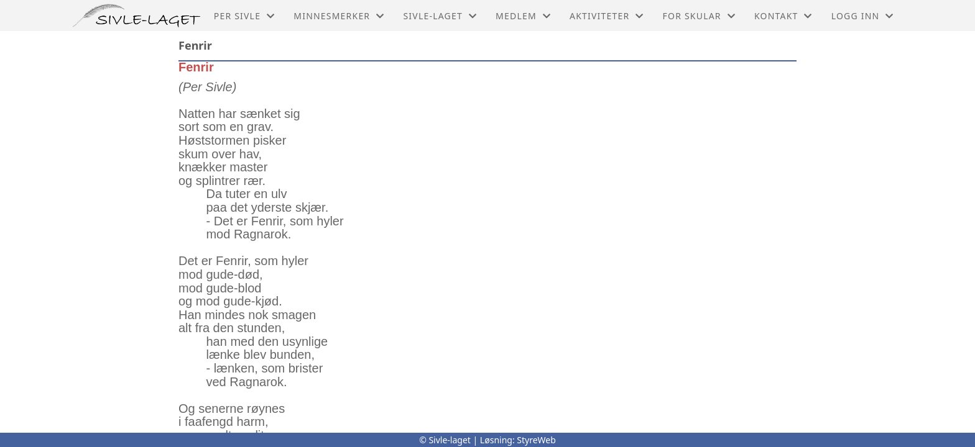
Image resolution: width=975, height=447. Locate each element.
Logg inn (862, 16)
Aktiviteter (607, 16)
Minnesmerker (338, 16)
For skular (699, 16)
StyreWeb (536, 440)
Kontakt (783, 16)
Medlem (523, 16)
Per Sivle (244, 16)
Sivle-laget (440, 16)
